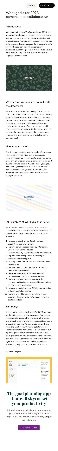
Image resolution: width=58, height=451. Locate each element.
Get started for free (29, 427)
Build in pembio (46, 5)
